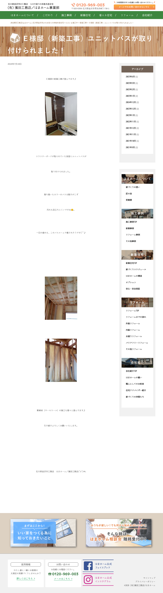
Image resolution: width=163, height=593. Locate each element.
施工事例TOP (131, 222)
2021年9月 (130, 147)
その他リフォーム (134, 349)
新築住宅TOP (131, 263)
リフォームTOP (132, 311)
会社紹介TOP (131, 371)
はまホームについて (24, 15)
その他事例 (131, 241)
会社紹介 (147, 15)
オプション (131, 282)
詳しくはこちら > (26, 578)
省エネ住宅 (107, 15)
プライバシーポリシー (145, 582)
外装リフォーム (133, 324)
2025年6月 (130, 77)
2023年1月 (130, 115)
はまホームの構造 (134, 276)
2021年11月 (131, 134)
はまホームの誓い (134, 378)
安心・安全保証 (133, 289)
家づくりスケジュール (136, 269)
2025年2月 (130, 89)
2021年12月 (131, 128)
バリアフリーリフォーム (137, 343)
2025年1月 (130, 96)
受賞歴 (129, 200)
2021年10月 (131, 141)
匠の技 (129, 194)
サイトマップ (149, 578)
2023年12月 (131, 109)
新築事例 (130, 228)
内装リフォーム (133, 330)
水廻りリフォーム (134, 336)
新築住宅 (87, 15)
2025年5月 (130, 83)
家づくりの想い (133, 187)
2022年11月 (131, 122)
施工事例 (68, 15)
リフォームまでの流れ (136, 317)
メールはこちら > (63, 579)
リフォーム (129, 15)
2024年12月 (131, 102)
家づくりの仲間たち (135, 397)
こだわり (50, 15)
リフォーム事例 (133, 235)
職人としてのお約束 (135, 384)
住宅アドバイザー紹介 (136, 390)
